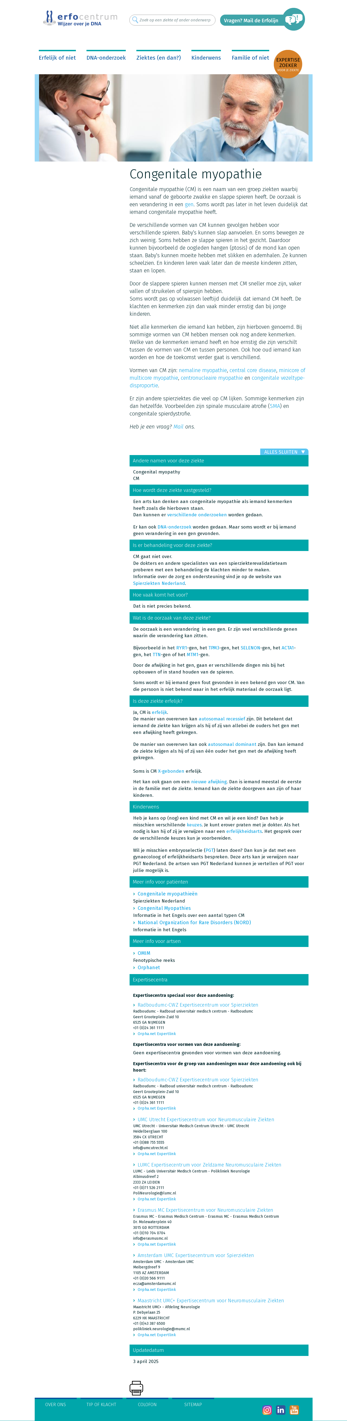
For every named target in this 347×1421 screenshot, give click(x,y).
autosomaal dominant (232, 744)
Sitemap (193, 1404)
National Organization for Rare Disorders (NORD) (194, 923)
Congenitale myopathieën (168, 894)
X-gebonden (171, 771)
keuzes (194, 825)
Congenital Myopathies (164, 908)
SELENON (250, 648)
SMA (275, 406)
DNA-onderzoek (106, 57)
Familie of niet (250, 57)
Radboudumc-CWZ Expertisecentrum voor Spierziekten (198, 1005)
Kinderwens (206, 57)
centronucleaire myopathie (212, 378)
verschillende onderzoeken (197, 515)
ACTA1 (288, 648)
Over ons (55, 1404)
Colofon (147, 1404)
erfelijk (159, 712)
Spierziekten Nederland (159, 583)
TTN (157, 655)
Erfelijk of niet (57, 57)
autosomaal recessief (222, 719)
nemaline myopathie (203, 370)
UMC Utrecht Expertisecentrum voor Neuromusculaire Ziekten (206, 1120)
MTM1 (192, 655)
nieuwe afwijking (209, 782)
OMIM (144, 953)
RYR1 (181, 648)
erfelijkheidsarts (244, 831)
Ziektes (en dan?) (158, 57)
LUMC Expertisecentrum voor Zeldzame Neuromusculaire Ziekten (210, 1165)
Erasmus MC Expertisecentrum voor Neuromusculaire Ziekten (206, 1210)
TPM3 (213, 648)
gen (189, 204)
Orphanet (149, 968)
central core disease (253, 370)
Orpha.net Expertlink (157, 1034)
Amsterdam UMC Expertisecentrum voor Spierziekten (196, 1255)
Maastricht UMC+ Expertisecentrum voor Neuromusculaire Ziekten (211, 1301)
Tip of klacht (101, 1404)
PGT (209, 850)
